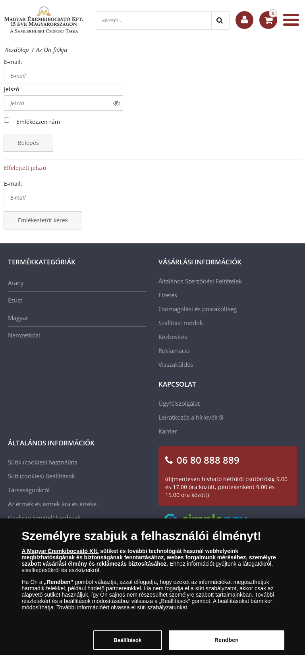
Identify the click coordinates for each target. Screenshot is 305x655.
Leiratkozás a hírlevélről (191, 417)
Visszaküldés (175, 364)
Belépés (28, 142)
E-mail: (13, 62)
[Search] (220, 20)
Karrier (167, 431)
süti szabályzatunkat (162, 611)
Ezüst (15, 300)
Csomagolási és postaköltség (197, 309)
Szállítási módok (180, 323)
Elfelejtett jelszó (25, 167)
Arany (16, 283)
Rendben (226, 644)
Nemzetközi (24, 335)
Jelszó (11, 89)
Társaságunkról (29, 490)
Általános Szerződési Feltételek (200, 281)
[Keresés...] (153, 20)
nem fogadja (167, 592)
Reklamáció (174, 350)
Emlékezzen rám (38, 121)
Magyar (18, 318)
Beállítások (60, 476)
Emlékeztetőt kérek (43, 220)
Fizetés (167, 295)
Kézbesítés (172, 337)
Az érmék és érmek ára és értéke (52, 504)
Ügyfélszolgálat (179, 403)
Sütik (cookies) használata (42, 462)
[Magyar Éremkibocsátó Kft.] (43, 20)
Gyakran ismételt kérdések (44, 518)
